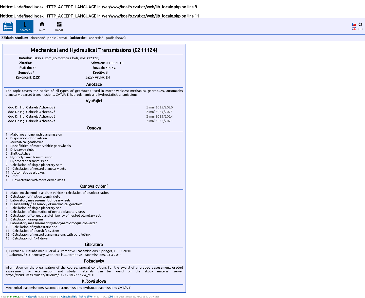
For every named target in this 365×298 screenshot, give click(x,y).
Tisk (74, 296)
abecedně (37, 38)
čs (360, 24)
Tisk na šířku (86, 296)
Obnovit (65, 296)
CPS (111, 296)
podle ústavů (57, 38)
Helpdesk (31, 296)
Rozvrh (59, 25)
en (360, 28)
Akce (42, 25)
